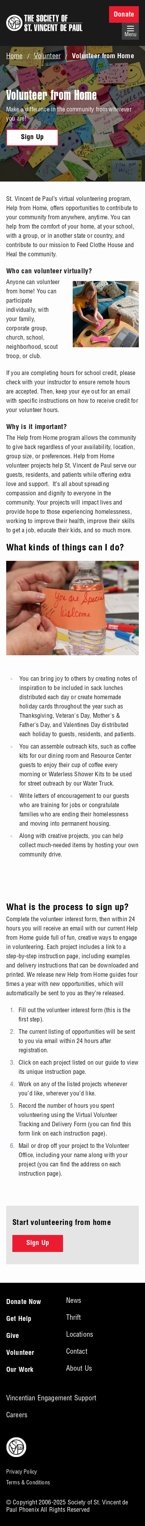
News (74, 1300)
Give (12, 1336)
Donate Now (23, 1302)
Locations (79, 1334)
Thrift (73, 1317)
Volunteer (47, 56)
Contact (76, 1351)
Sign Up (32, 137)
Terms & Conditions (28, 1482)
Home (14, 56)
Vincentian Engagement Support (51, 1397)
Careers (16, 1414)
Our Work (19, 1370)
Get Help (18, 1319)
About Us (79, 1368)
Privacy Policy (21, 1471)
